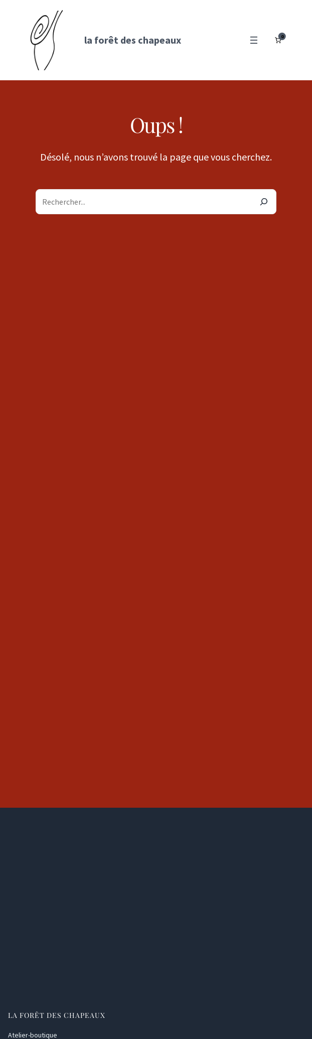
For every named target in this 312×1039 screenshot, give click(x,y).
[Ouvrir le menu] (254, 40)
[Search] (264, 202)
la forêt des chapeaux (132, 40)
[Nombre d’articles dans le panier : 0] (277, 40)
